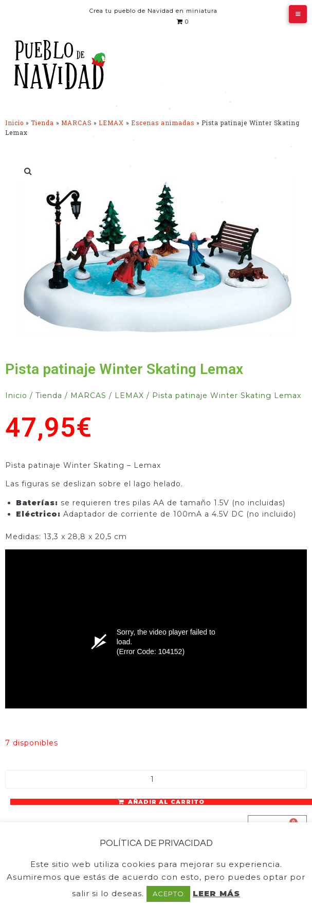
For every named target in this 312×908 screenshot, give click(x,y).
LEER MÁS (216, 893)
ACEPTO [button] (168, 894)
